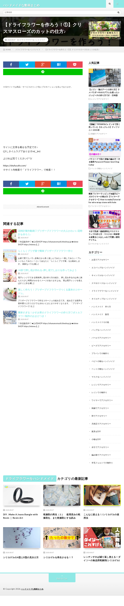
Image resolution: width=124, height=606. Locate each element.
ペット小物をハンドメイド (102, 171)
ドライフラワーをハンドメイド (32, 42)
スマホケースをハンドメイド (105, 285)
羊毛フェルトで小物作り (103, 463)
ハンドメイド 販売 (101, 316)
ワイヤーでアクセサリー (101, 209)
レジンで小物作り (100, 393)
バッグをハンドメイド (102, 331)
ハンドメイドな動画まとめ (33, 599)
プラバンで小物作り (101, 355)
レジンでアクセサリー (100, 102)
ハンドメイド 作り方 (102, 308)
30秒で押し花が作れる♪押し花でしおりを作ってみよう (47, 273)
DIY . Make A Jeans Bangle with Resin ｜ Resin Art (20, 517)
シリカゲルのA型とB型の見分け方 (21, 564)
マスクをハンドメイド (100, 246)
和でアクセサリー (100, 416)
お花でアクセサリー (101, 262)
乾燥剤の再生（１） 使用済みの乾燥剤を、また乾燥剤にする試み (61, 519)
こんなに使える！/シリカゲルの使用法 (102, 517)
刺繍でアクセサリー (99, 136)
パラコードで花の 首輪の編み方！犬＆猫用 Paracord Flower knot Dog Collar (104, 164)
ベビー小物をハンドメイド (104, 362)
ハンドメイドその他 (101, 324)
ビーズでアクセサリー (102, 347)
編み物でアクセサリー (102, 455)
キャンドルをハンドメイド (104, 277)
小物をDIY (96, 440)
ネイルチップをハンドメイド (105, 301)
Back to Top (62, 589)
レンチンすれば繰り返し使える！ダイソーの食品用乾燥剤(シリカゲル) (101, 566)
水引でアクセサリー (101, 447)
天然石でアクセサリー (102, 424)
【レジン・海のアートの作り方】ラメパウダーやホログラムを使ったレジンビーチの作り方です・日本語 (104, 95)
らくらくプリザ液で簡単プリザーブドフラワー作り (45, 253)
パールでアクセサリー (102, 339)
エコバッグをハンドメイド (104, 270)
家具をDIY (96, 432)
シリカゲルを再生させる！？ (61, 562)
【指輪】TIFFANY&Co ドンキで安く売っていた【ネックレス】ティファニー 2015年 (104, 130)
